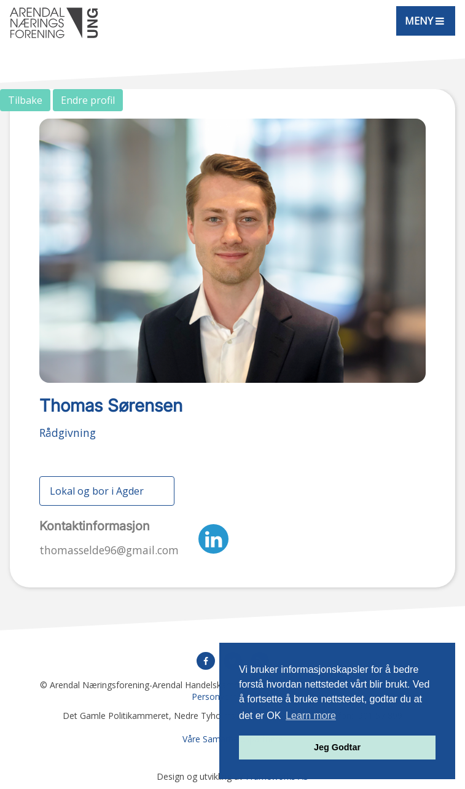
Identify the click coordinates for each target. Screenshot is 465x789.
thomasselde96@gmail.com (109, 550)
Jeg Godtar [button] (337, 747)
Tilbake (25, 100)
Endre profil (88, 100)
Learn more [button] (311, 715)
